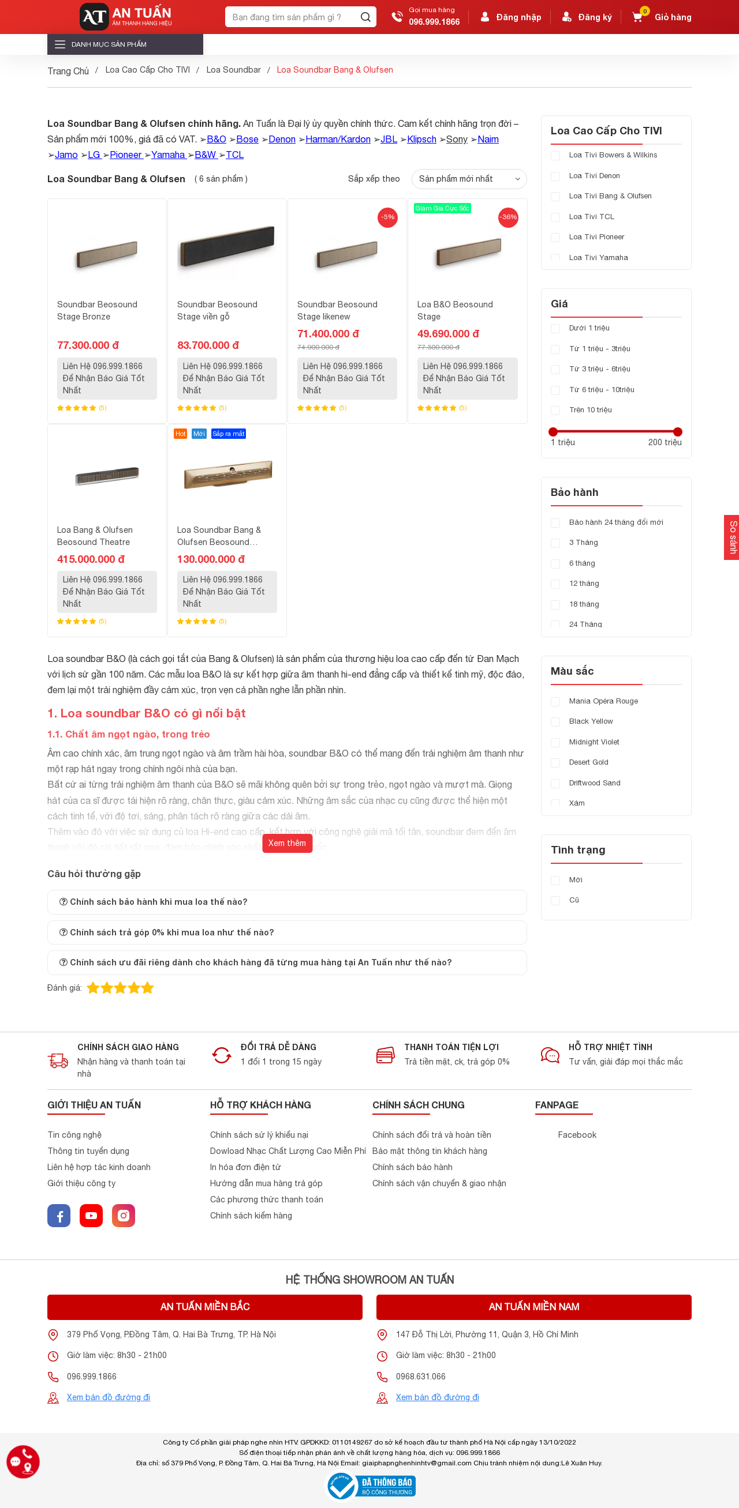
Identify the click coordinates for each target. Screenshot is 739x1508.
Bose (247, 139)
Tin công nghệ (74, 1135)
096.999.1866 (434, 22)
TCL (235, 154)
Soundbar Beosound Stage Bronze (97, 310)
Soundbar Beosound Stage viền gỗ (217, 310)
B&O (216, 139)
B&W (205, 154)
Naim (488, 139)
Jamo (66, 154)
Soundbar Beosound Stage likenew (337, 310)
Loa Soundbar (234, 69)
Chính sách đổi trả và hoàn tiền (431, 1135)
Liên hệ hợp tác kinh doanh (99, 1167)
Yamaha (168, 154)
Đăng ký (586, 17)
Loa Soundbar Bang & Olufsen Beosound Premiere (219, 536)
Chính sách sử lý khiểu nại (259, 1135)
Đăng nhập (510, 17)
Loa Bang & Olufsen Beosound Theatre (95, 536)
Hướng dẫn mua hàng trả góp (266, 1183)
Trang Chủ (68, 71)
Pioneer (125, 154)
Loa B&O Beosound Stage (455, 310)
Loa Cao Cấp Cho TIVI (148, 69)
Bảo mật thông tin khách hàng (429, 1151)
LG (94, 154)
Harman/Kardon (338, 139)
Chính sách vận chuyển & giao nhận (439, 1183)
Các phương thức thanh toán (266, 1199)
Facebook (577, 1135)
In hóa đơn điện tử (245, 1167)
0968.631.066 (421, 1376)
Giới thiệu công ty (81, 1183)
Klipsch (421, 139)
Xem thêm (287, 843)
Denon (282, 139)
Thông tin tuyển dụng (88, 1151)
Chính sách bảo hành (412, 1167)
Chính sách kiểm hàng (251, 1215)
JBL (388, 139)
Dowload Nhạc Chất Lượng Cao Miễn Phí (288, 1151)
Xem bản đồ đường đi (108, 1397)
